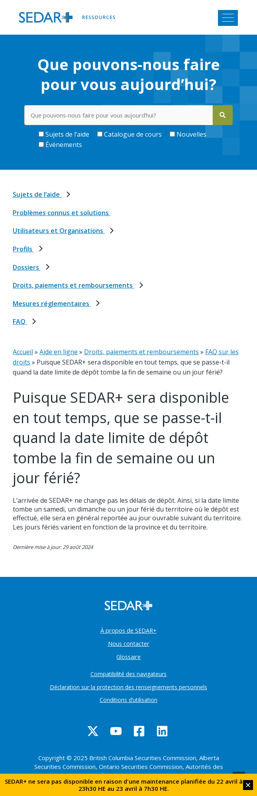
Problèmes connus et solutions (61, 212)
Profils (23, 249)
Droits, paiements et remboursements (73, 285)
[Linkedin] (162, 731)
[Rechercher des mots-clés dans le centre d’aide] (118, 115)
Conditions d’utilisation (128, 700)
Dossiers (27, 267)
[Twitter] (93, 731)
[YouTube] (116, 731)
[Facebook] (139, 731)
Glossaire (128, 657)
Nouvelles (188, 134)
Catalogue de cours (129, 134)
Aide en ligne (58, 351)
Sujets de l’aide (64, 134)
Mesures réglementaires (52, 303)
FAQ (20, 321)
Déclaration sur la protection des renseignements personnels (128, 687)
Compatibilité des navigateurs (128, 674)
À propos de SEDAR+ (128, 630)
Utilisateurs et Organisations (59, 230)
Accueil (23, 351)
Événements (60, 144)
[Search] (223, 115)
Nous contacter (128, 643)
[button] (248, 785)
